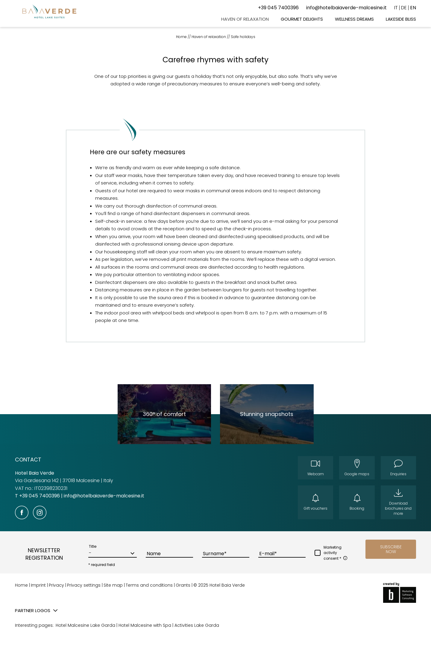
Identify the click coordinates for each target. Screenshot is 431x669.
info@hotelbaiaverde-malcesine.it (104, 495)
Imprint (39, 585)
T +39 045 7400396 (38, 495)
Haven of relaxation (209, 36)
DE (404, 7)
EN (413, 7)
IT (396, 7)
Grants (184, 585)
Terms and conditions (150, 585)
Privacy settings (84, 585)
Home (182, 36)
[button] (390, 549)
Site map (114, 585)
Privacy (57, 585)
